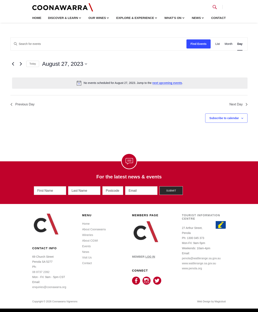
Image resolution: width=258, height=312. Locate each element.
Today (32, 63)
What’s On (172, 18)
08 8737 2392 (41, 271)
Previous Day (22, 104)
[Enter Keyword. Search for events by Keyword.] (98, 44)
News (196, 18)
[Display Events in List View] (217, 44)
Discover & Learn (63, 18)
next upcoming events (167, 82)
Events (86, 245)
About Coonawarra (94, 228)
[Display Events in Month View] (228, 44)
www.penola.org (192, 267)
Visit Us (87, 256)
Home (36, 18)
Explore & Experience (135, 18)
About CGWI (90, 240)
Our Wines (97, 18)
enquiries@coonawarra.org (49, 286)
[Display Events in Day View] (239, 44)
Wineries (87, 234)
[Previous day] (12, 64)
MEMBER (143, 256)
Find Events (198, 43)
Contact (218, 18)
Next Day (238, 104)
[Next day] (20, 64)
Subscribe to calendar (224, 118)
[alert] (130, 83)
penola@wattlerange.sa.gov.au (201, 257)
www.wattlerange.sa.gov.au (199, 262)
